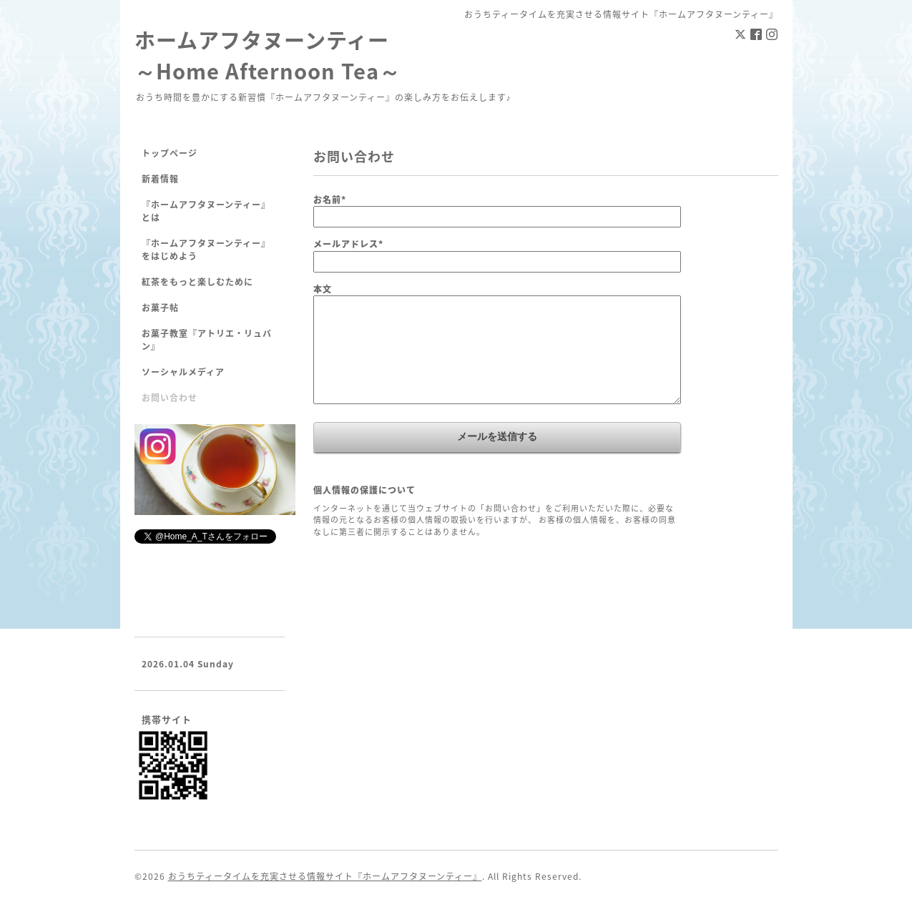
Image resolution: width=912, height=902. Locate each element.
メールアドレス (348, 243)
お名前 (329, 199)
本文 (322, 289)
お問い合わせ (169, 397)
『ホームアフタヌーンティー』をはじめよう (206, 250)
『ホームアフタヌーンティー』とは (206, 211)
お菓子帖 (160, 307)
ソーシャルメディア (183, 372)
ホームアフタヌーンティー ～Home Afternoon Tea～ (267, 55)
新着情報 (160, 178)
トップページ (169, 153)
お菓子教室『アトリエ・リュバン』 (207, 340)
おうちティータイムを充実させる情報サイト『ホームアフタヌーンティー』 (325, 876)
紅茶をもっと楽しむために (197, 281)
